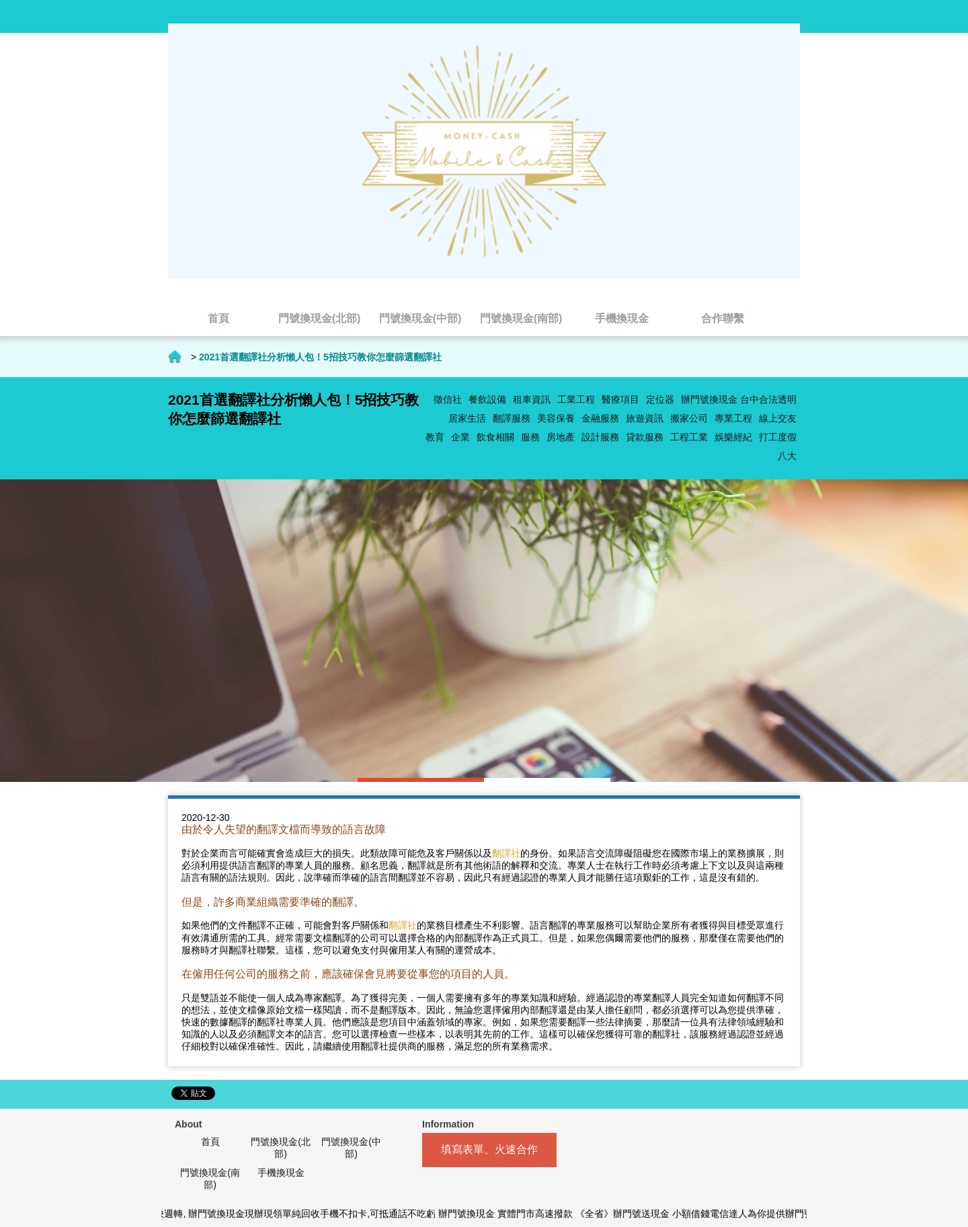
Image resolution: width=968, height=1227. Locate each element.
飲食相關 (495, 437)
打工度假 (778, 437)
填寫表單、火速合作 (489, 1149)
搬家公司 (689, 418)
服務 (530, 437)
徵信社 (448, 399)
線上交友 (778, 418)
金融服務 (600, 418)
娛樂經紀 (733, 437)
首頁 (175, 357)
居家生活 (467, 418)
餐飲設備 (487, 399)
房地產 (561, 437)
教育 (435, 437)
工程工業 (689, 437)
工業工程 (576, 399)
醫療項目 (620, 399)
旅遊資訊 (644, 418)
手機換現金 (281, 1172)
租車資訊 (532, 399)
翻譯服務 (511, 418)
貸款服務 (644, 437)
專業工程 (733, 418)
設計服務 (600, 437)
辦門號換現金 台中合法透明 (739, 399)
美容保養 (556, 418)
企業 (460, 437)
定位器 (660, 399)
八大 (787, 455)
